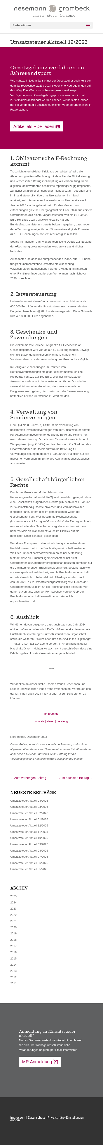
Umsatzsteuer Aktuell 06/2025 (29, 863)
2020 (13, 927)
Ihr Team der (51, 713)
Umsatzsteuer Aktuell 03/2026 (29, 806)
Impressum (17, 1117)
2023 (13, 908)
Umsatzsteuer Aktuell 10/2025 (29, 838)
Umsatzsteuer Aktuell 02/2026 (29, 813)
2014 (13, 964)
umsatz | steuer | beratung (51, 721)
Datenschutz (36, 1117)
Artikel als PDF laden (33, 126)
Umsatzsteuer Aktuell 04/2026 (29, 800)
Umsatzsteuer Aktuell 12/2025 (29, 825)
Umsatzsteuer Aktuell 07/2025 (29, 856)
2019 (13, 933)
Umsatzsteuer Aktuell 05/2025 (29, 869)
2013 (13, 971)
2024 (13, 902)
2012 (13, 977)
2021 (13, 921)
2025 (13, 896)
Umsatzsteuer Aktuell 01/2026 (29, 819)
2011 (13, 983)
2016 (13, 952)
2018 (13, 939)
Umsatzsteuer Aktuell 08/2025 (29, 850)
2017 (13, 946)
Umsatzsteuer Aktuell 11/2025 (29, 831)
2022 (13, 915)
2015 (13, 958)
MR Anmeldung (37, 1061)
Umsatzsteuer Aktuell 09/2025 (29, 844)
